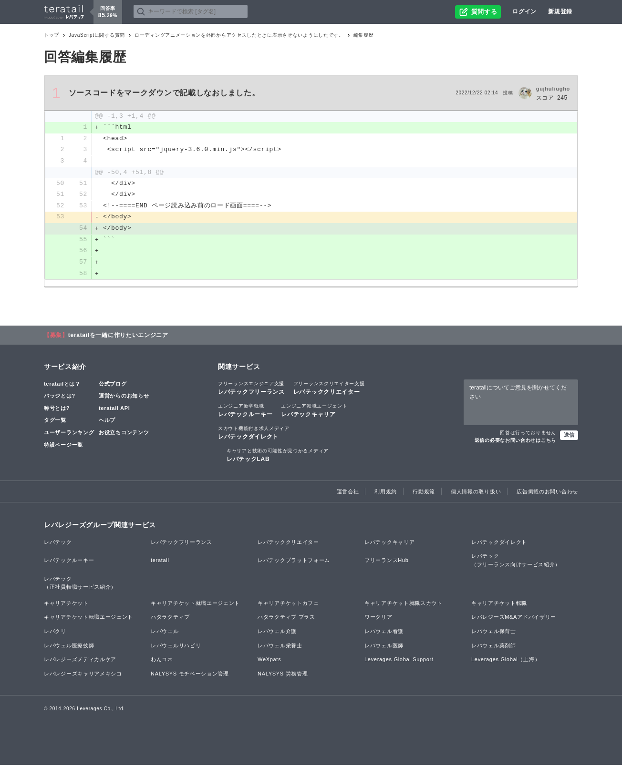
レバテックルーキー (245, 411)
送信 (569, 437)
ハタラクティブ (170, 619)
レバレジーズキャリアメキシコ (83, 675)
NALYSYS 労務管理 (283, 675)
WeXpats (269, 661)
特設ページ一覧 (63, 446)
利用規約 (385, 493)
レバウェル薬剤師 (493, 647)
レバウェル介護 (277, 632)
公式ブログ (113, 385)
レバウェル (165, 632)
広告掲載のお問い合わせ (547, 493)
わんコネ (162, 661)
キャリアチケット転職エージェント (88, 619)
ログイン (524, 11)
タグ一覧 (55, 422)
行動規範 (424, 493)
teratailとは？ (62, 385)
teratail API (114, 409)
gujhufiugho (553, 89)
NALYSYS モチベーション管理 (190, 675)
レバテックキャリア (314, 411)
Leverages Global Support (399, 661)
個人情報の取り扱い (476, 493)
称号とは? (57, 409)
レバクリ (55, 632)
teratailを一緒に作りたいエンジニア (118, 336)
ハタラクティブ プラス (286, 619)
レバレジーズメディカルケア (80, 661)
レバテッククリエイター (329, 389)
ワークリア (378, 619)
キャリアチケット (66, 604)
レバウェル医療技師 (69, 647)
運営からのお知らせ (124, 397)
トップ (51, 35)
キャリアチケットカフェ (288, 604)
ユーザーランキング (69, 434)
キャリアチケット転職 (499, 604)
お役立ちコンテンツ (124, 434)
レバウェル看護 (384, 632)
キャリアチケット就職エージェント (195, 604)
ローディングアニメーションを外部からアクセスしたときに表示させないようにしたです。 (239, 35)
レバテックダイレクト (254, 434)
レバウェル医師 (384, 647)
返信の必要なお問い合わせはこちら (515, 442)
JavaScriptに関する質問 (97, 35)
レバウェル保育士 (493, 632)
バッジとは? (59, 397)
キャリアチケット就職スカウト (403, 604)
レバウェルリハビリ (176, 647)
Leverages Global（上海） (505, 661)
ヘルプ (107, 422)
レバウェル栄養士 (280, 647)
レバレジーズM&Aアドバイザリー (513, 619)
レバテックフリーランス (251, 389)
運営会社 (348, 493)
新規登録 (560, 11)
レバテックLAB (278, 456)
